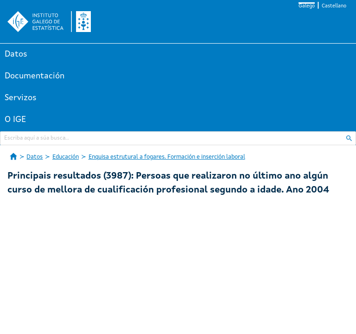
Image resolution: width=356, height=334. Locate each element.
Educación (65, 157)
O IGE (15, 120)
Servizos (21, 98)
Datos (16, 54)
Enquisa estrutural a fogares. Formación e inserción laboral (167, 157)
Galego (307, 6)
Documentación (34, 76)
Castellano (334, 6)
